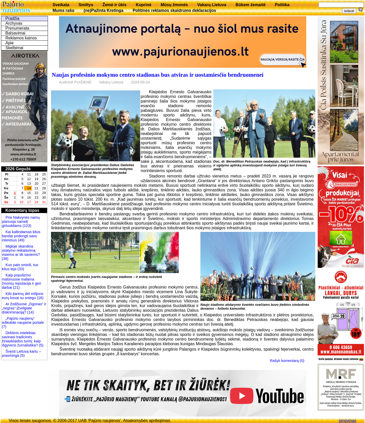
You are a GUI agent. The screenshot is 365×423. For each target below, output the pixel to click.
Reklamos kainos (21, 38)
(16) (40, 298)
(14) (30, 312)
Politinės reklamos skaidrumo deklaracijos (174, 10)
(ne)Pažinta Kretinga (103, 10)
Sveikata (61, 5)
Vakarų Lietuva (211, 5)
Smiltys (86, 5)
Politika (282, 5)
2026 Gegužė (18, 169)
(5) (41, 345)
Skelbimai (14, 48)
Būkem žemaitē (250, 5)
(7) (4, 327)
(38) (5, 259)
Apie (9, 43)
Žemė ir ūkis (114, 5)
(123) (26, 226)
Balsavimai (15, 33)
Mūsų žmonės (174, 5)
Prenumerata (17, 28)
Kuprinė (143, 5)
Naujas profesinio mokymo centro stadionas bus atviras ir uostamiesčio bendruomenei (158, 75)
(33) (20, 269)
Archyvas (13, 23)
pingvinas (347, 420)
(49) (20, 240)
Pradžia (12, 18)
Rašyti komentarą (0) (287, 361)
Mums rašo (63, 10)
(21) (16, 287)
